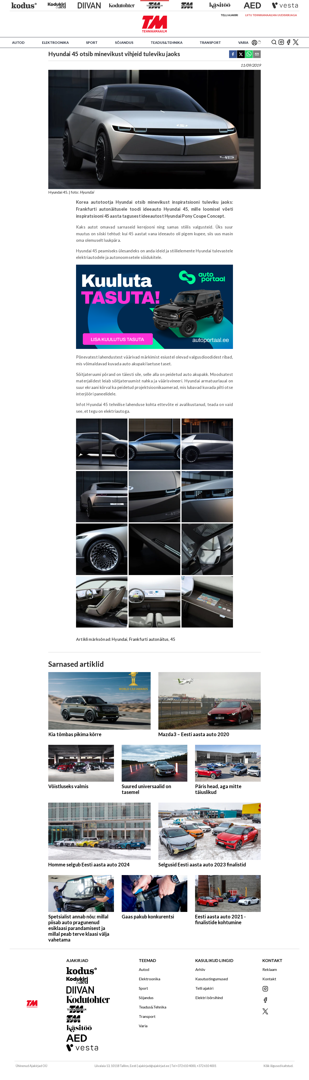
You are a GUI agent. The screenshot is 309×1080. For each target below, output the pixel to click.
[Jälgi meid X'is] (295, 42)
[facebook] (233, 54)
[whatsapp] (249, 54)
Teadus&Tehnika (167, 42)
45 (172, 639)
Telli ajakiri (229, 15)
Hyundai (119, 639)
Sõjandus (124, 42)
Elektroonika (55, 42)
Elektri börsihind (209, 997)
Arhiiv (200, 969)
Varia (243, 42)
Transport (210, 42)
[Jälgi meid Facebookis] (288, 42)
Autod (18, 42)
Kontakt (269, 978)
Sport (92, 42)
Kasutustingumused (211, 978)
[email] (257, 54)
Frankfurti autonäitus (149, 639)
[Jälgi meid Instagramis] (281, 42)
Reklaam (269, 969)
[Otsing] (274, 42)
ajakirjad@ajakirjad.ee (153, 1066)
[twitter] (241, 54)
